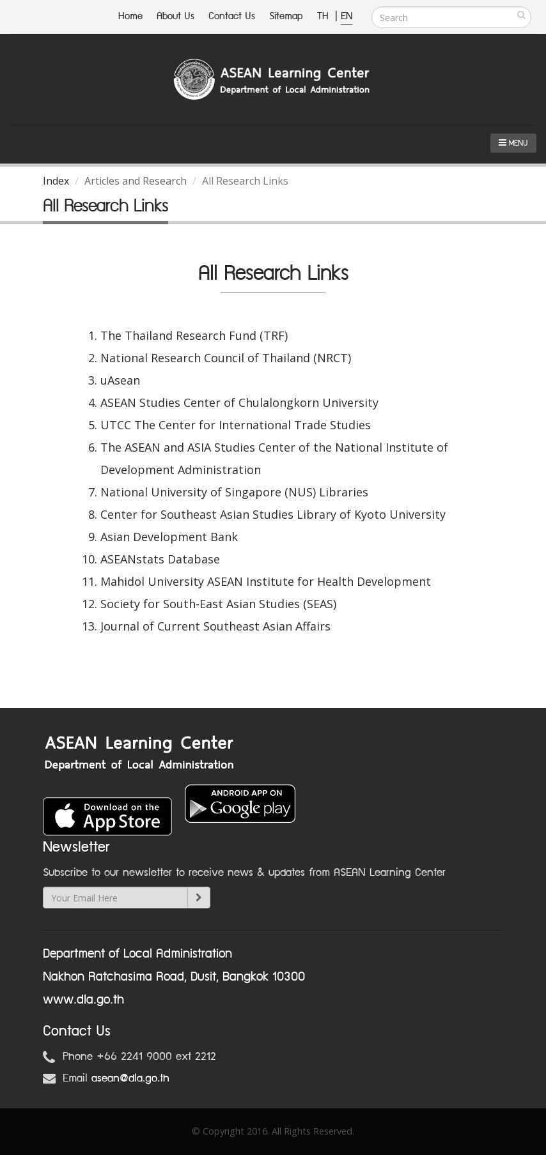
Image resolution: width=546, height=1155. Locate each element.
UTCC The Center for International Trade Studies (235, 424)
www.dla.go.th (83, 1000)
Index (56, 181)
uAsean (120, 380)
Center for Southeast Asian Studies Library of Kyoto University (273, 514)
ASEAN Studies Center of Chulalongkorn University (239, 402)
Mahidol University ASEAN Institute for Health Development (265, 581)
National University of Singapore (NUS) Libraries (234, 492)
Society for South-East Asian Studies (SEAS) (218, 603)
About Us (175, 16)
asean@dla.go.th (130, 1078)
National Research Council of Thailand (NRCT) (225, 357)
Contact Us (231, 16)
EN (346, 16)
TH (324, 16)
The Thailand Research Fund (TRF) (194, 335)
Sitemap (286, 16)
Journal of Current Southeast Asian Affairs (215, 626)
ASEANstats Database (160, 559)
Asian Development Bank (169, 536)
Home (130, 16)
